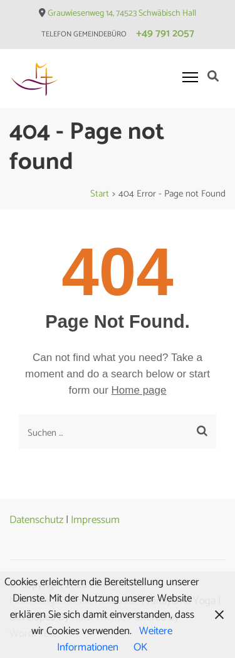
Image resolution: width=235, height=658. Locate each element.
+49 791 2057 (165, 33)
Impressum (95, 520)
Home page (139, 390)
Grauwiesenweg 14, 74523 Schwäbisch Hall (122, 13)
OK (140, 647)
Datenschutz (36, 520)
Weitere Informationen (115, 639)
